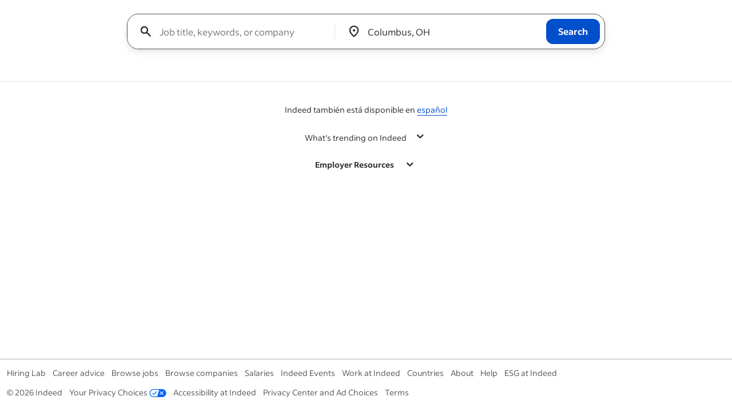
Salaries (259, 372)
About (462, 372)
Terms (397, 392)
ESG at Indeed (530, 372)
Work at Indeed (371, 372)
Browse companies (201, 372)
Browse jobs (135, 372)
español (432, 109)
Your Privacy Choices (117, 392)
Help (489, 372)
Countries (425, 372)
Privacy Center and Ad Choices (320, 392)
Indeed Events (308, 372)
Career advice (79, 372)
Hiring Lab (26, 372)
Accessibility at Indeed (214, 392)
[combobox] (235, 31)
